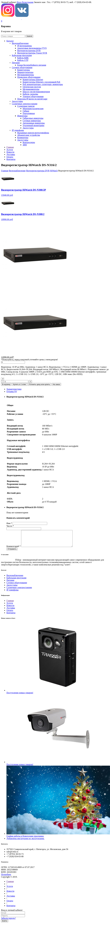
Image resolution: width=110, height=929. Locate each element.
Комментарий (13, 549)
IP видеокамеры (24, 46)
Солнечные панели (26, 106)
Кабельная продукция (22, 55)
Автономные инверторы (34, 123)
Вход (19, 2)
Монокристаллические (33, 108)
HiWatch (54, 171)
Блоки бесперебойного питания (31, 65)
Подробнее (6, 878)
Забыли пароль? (8, 921)
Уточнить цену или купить (39, 384)
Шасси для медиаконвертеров (36, 91)
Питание (16, 62)
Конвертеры (22, 137)
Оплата (9, 613)
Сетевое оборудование (22, 67)
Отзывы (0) (11, 391)
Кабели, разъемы (30, 94)
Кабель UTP (22, 60)
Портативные (29, 113)
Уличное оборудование (33, 96)
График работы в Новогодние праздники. (25, 839)
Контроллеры (29, 142)
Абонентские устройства (28, 135)
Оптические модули (32, 87)
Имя (9, 523)
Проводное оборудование (28, 77)
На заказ (56, 384)
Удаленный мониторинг (33, 125)
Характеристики (13, 389)
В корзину (6, 384)
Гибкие (26, 111)
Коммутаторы (23, 70)
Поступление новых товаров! (19, 696)
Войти (4, 924)
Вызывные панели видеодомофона (33, 133)
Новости (10, 609)
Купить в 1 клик (19, 384)
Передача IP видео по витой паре (32, 99)
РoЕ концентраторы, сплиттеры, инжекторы (43, 84)
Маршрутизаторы (25, 72)
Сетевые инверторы (32, 120)
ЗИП (25, 145)
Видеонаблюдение (20, 43)
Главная (4, 171)
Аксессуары (17, 101)
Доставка (10, 611)
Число (10, 526)
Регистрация (27, 2)
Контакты (10, 616)
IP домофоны (18, 130)
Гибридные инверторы (33, 118)
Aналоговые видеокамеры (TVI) (32, 48)
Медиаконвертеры (25, 75)
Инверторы (22, 116)
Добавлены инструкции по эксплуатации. (25, 842)
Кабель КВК (23, 58)
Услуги (9, 606)
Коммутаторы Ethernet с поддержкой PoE (41, 82)
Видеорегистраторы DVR (29, 50)
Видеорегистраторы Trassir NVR (32, 53)
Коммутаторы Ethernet (33, 79)
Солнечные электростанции (24, 104)
